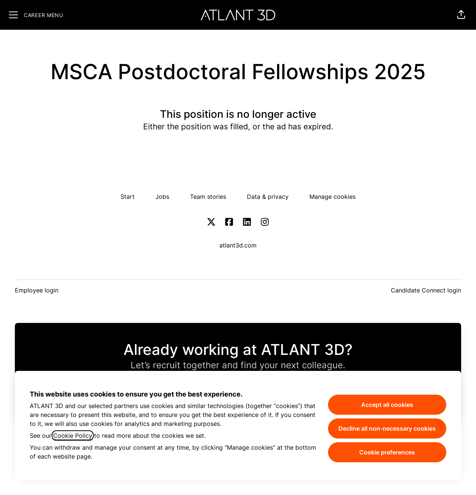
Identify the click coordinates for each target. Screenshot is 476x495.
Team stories (208, 196)
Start (127, 196)
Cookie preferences (387, 452)
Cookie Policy (72, 435)
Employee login (36, 290)
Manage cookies (332, 196)
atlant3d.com (238, 245)
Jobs (162, 196)
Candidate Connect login (426, 290)
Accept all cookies (387, 404)
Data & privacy (268, 196)
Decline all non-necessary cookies (387, 428)
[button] (461, 14)
